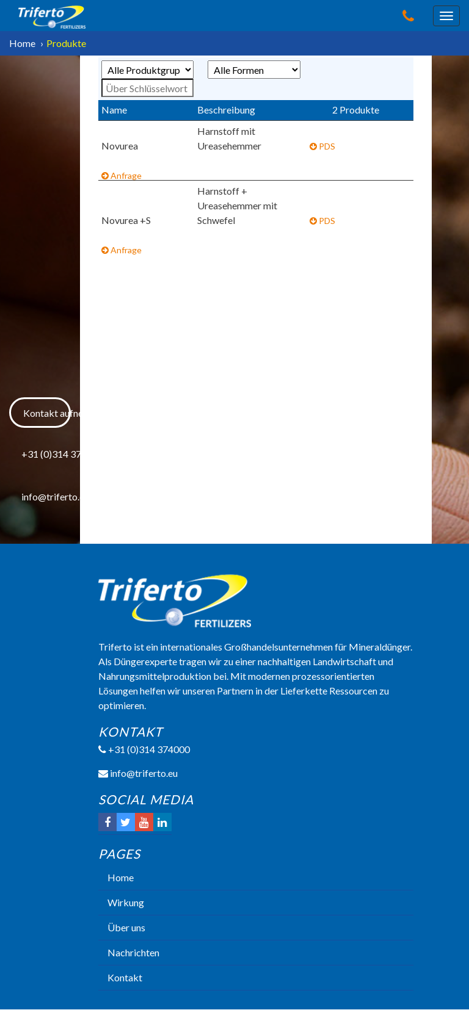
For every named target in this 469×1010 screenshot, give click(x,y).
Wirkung (125, 902)
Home (22, 43)
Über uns (126, 927)
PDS (322, 146)
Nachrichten (133, 952)
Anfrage (121, 175)
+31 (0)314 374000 (45, 454)
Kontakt (124, 977)
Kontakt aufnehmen (46, 413)
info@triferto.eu (45, 496)
